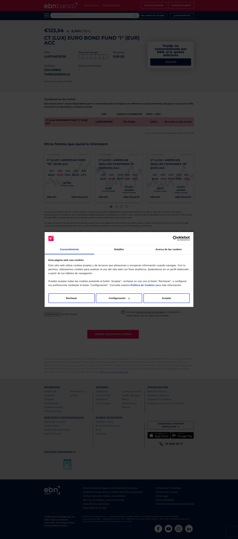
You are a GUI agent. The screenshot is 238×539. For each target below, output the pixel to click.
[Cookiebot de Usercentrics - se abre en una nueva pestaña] (175, 238)
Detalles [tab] (119, 249)
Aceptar (166, 298)
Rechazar (71, 298)
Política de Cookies (143, 285)
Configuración (119, 298)
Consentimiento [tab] (69, 249)
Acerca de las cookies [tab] (169, 249)
